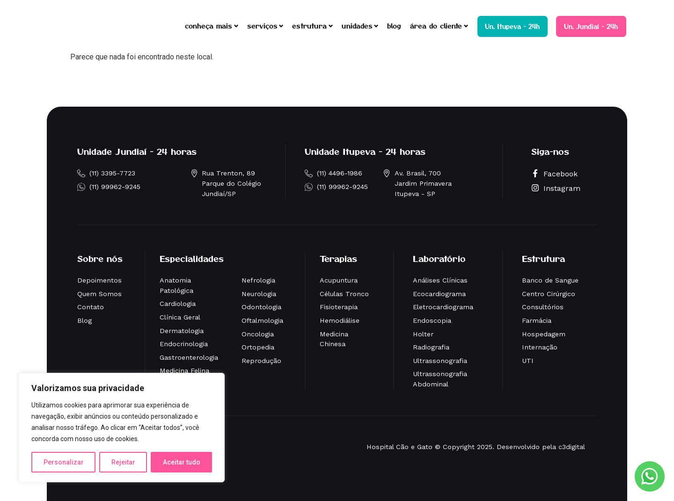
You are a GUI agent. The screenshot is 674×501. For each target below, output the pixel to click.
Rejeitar (123, 462)
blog (394, 25)
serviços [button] (262, 25)
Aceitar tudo (181, 462)
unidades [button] (357, 25)
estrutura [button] (309, 25)
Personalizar (64, 462)
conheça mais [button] (208, 25)
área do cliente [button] (436, 25)
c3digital (571, 446)
